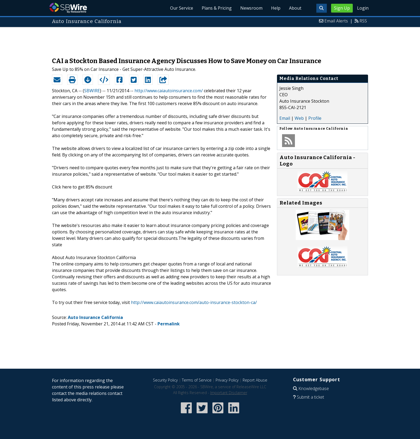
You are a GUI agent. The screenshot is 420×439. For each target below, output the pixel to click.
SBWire (68, 8)
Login (363, 8)
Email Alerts (336, 21)
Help (275, 8)
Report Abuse (255, 380)
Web (299, 118)
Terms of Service (197, 380)
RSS (363, 21)
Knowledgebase (313, 388)
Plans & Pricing (217, 8)
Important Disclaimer (228, 392)
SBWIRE (92, 91)
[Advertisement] (210, 40)
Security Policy (165, 380)
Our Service (181, 8)
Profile (314, 118)
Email (284, 118)
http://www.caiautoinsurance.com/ (168, 91)
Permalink (169, 324)
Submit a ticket (310, 397)
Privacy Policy (227, 380)
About (295, 8)
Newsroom (251, 8)
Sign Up (342, 8)
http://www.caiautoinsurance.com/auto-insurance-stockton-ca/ (194, 302)
